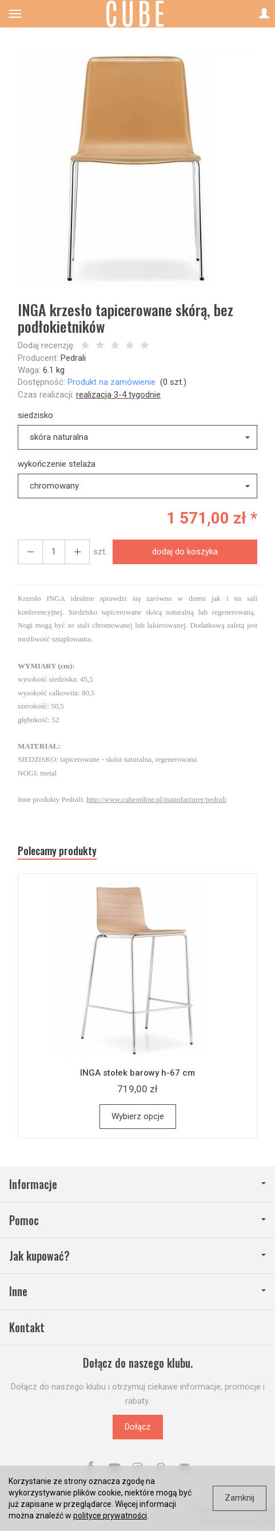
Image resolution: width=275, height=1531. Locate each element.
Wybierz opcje (137, 1116)
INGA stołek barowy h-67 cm (137, 1073)
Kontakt (27, 1327)
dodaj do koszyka (185, 551)
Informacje (137, 1184)
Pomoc (137, 1220)
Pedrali (73, 358)
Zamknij (239, 1498)
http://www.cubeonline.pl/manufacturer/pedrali (156, 799)
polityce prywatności (110, 1515)
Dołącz (138, 1427)
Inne (137, 1291)
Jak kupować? (137, 1255)
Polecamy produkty (57, 851)
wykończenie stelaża (56, 464)
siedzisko (35, 415)
